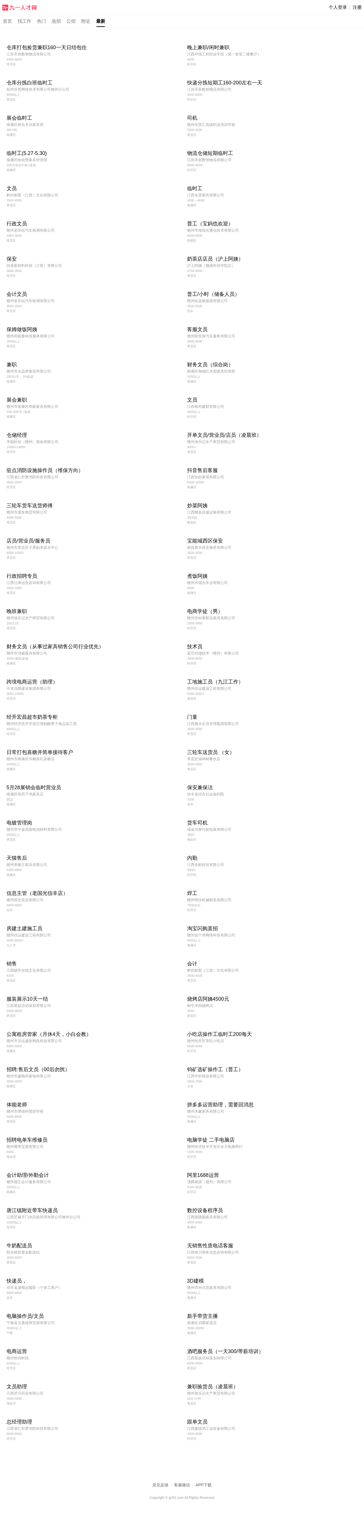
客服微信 (182, 1485)
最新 (100, 21)
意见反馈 (160, 1485)
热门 (41, 21)
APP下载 (204, 1485)
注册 (357, 7)
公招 (71, 21)
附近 (85, 21)
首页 (7, 21)
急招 (56, 21)
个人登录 (338, 7)
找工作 (24, 21)
